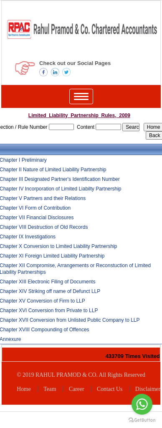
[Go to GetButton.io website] (142, 420)
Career (76, 389)
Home (24, 389)
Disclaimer (147, 389)
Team (49, 389)
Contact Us (109, 389)
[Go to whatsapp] (142, 404)
